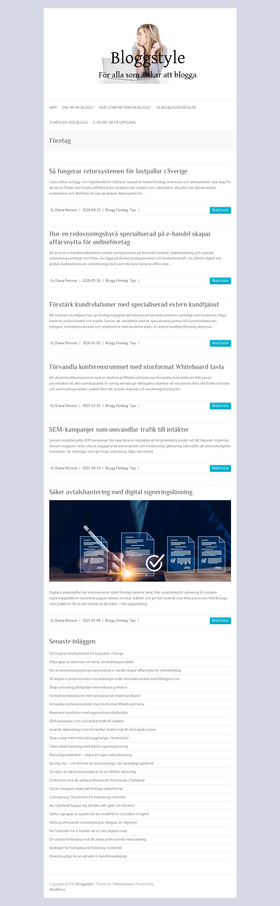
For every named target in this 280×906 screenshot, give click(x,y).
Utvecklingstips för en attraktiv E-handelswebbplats (88, 856)
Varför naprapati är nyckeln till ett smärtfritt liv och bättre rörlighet (99, 814)
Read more (220, 210)
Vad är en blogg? (78, 107)
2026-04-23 (91, 210)
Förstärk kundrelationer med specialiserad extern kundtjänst (134, 304)
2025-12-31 (91, 405)
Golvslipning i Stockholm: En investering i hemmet (87, 797)
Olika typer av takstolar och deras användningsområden (91, 662)
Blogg (110, 210)
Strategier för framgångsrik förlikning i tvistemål (85, 847)
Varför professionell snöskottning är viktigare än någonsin (93, 822)
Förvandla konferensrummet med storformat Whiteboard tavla (136, 366)
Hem (53, 107)
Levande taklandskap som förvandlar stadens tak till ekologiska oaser (102, 729)
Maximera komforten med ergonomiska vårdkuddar (88, 712)
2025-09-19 (91, 468)
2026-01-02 (91, 343)
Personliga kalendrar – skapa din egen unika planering (90, 755)
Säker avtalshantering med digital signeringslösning (120, 492)
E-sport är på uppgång (114, 122)
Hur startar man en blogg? (125, 107)
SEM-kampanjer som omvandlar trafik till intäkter (119, 429)
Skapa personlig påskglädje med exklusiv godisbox (88, 687)
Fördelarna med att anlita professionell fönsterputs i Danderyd (96, 780)
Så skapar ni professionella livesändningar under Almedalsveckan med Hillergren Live (114, 679)
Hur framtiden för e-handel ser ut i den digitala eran (88, 831)
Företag (122, 210)
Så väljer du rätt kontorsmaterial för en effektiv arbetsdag (92, 771)
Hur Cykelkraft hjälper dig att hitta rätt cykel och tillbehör (92, 805)
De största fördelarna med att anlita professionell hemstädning (97, 839)
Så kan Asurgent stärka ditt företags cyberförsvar (86, 788)
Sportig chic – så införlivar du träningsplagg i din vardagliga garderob (101, 763)
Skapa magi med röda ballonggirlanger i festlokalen (89, 738)
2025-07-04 (91, 620)
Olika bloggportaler (176, 107)
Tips (132, 210)
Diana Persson (66, 210)
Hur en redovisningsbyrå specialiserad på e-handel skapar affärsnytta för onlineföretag (115, 670)
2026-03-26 (91, 280)
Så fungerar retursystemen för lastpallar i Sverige (118, 171)
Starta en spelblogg (68, 122)
